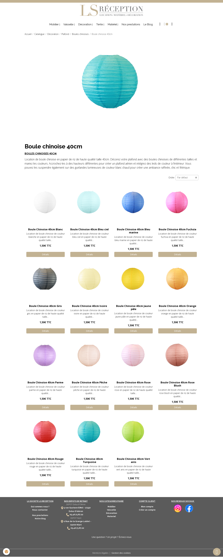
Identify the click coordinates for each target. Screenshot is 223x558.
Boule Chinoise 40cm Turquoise (89, 461)
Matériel (112, 25)
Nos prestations (131, 25)
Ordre (171, 178)
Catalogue (39, 35)
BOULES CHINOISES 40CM (41, 154)
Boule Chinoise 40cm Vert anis (133, 461)
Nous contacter (40, 511)
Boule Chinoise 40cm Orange (177, 307)
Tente (99, 25)
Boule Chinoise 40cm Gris (45, 307)
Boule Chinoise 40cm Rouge (45, 460)
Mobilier (54, 25)
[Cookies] (6, 551)
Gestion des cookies (121, 554)
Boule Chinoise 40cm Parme (45, 383)
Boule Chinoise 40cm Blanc (45, 230)
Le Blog (148, 25)
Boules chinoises (80, 35)
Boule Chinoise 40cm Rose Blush (178, 385)
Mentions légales (99, 554)
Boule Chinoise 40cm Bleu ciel (89, 230)
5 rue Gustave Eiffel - (74, 509)
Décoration (85, 25)
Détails (45, 255)
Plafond (65, 35)
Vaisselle (68, 25)
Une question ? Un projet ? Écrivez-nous (111, 538)
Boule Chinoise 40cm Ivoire (89, 307)
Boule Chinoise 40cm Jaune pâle (133, 308)
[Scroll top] (217, 552)
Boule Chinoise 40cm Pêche (89, 383)
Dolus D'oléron (76, 512)
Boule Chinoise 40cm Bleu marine (133, 232)
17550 (88, 509)
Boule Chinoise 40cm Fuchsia (177, 230)
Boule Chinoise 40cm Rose (134, 383)
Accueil (28, 35)
